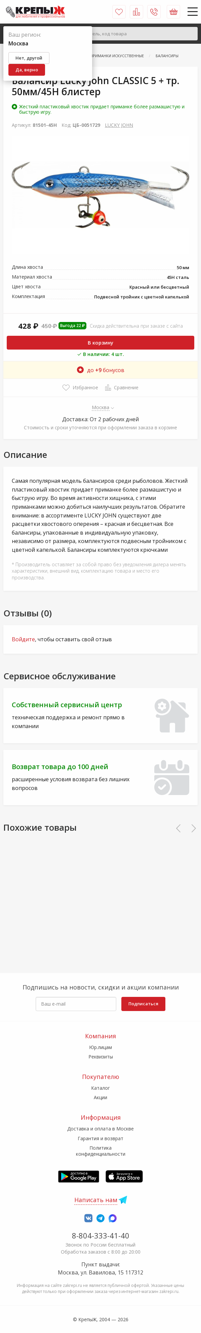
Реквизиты (100, 1056)
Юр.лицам (100, 1047)
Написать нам (95, 1200)
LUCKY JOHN (119, 125)
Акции (100, 1097)
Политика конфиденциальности (100, 1151)
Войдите (23, 639)
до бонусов (100, 370)
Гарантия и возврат (100, 1138)
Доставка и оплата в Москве (100, 1128)
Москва (101, 407)
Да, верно (26, 70)
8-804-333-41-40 (100, 1235)
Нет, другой (28, 58)
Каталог (100, 1088)
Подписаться (143, 1004)
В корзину (100, 342)
